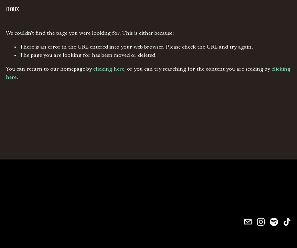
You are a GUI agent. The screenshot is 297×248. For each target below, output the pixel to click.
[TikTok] (287, 222)
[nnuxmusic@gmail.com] (248, 222)
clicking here (108, 69)
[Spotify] (274, 222)
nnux (12, 8)
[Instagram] (261, 222)
